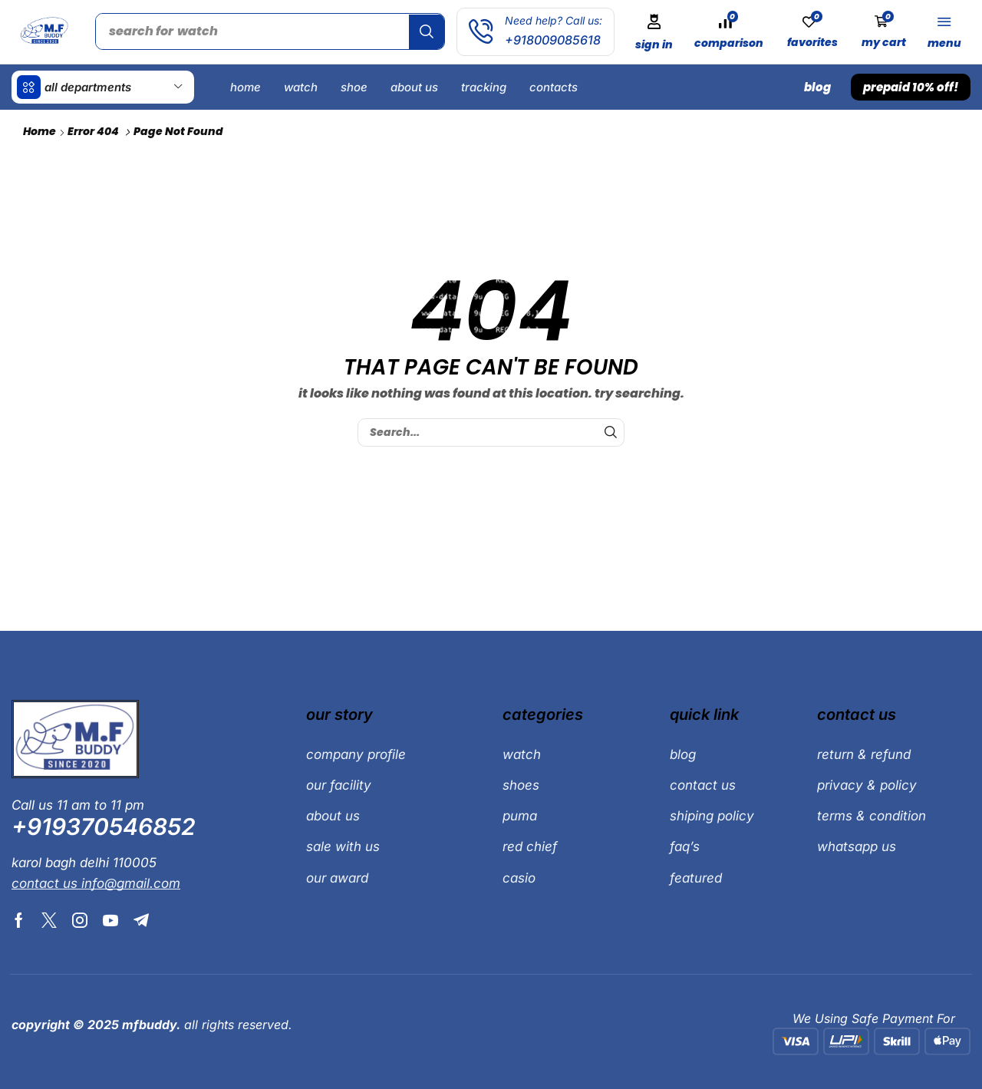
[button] (657, 32)
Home (39, 130)
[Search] (430, 31)
